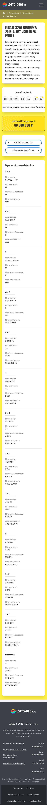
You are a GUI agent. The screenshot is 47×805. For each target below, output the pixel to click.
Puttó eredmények (38, 745)
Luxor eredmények (38, 770)
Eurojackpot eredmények (14, 749)
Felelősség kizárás (16, 794)
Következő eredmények (23, 150)
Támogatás (18, 788)
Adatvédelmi (33, 794)
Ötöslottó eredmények (13, 743)
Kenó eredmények (38, 761)
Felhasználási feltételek (16, 801)
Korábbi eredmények (23, 143)
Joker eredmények (38, 753)
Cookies (30, 788)
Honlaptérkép (35, 801)
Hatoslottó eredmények (14, 763)
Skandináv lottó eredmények (10, 756)
